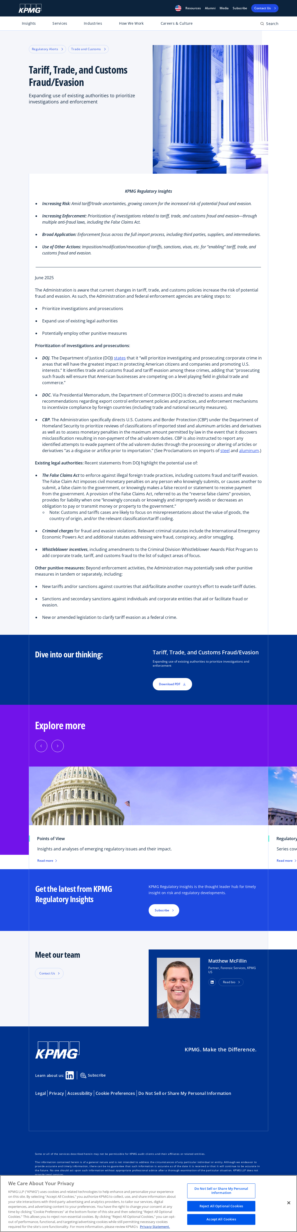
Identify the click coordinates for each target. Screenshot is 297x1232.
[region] (148, 1203)
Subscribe (240, 8)
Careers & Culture (177, 23)
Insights (29, 23)
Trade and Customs (88, 49)
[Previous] (41, 746)
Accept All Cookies (221, 1219)
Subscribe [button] (162, 910)
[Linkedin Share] (70, 1075)
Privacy (56, 1093)
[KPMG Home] (30, 8)
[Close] (288, 1203)
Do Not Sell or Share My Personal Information (184, 1093)
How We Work (131, 23)
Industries (93, 23)
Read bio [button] (229, 982)
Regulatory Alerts (47, 49)
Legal (40, 1093)
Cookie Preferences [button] (115, 1093)
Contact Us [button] (47, 973)
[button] (178, 8)
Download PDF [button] (172, 684)
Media (224, 8)
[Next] (57, 746)
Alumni (210, 8)
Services (59, 23)
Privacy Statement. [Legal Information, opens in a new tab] (155, 1226)
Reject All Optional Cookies (221, 1206)
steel (225, 450)
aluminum (249, 450)
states (120, 358)
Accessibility (79, 1093)
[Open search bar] (269, 25)
